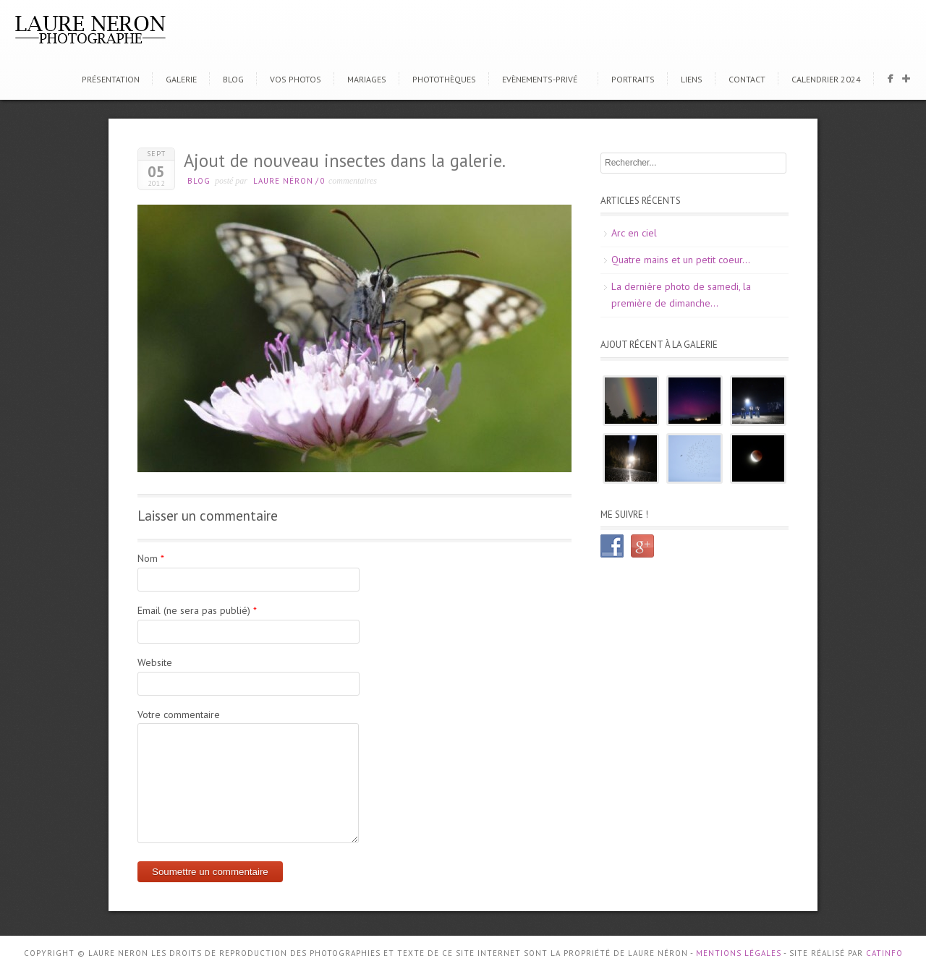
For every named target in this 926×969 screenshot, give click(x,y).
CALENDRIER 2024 (826, 79)
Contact (747, 79)
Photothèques (444, 79)
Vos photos (295, 79)
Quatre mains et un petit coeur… (680, 259)
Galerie (181, 79)
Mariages (366, 79)
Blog (233, 79)
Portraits (633, 79)
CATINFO (884, 953)
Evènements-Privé (539, 79)
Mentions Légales (738, 953)
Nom (147, 558)
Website (154, 662)
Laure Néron (283, 181)
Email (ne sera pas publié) (193, 610)
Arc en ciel (634, 232)
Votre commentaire (178, 714)
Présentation (111, 79)
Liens (691, 79)
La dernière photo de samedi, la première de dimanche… (681, 295)
